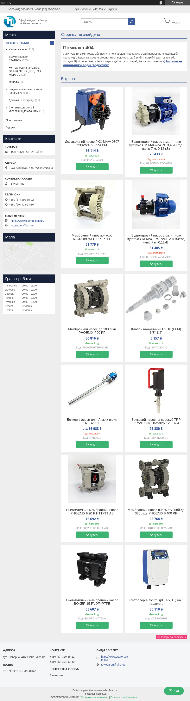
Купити (94, 166)
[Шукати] (131, 21)
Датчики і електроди (21, 100)
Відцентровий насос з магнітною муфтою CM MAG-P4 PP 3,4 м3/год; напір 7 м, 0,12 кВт (156, 145)
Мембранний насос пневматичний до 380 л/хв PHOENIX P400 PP (156, 511)
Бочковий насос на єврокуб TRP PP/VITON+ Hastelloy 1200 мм (156, 421)
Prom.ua (113, 690)
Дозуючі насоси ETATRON (18, 58)
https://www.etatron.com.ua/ (27, 220)
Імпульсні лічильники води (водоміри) (25, 91)
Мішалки (14, 81)
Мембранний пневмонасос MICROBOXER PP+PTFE (92, 237)
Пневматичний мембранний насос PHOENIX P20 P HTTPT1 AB (92, 511)
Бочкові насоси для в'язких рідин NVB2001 (92, 421)
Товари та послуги (17, 42)
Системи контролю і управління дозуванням (23, 109)
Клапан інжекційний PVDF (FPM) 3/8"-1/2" (156, 331)
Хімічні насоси (18, 49)
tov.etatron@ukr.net (22, 225)
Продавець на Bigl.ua (95, 693)
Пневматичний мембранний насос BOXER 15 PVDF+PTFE (92, 602)
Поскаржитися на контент (94, 697)
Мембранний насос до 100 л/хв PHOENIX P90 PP (92, 331)
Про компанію (14, 120)
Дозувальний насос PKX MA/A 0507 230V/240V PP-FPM (92, 143)
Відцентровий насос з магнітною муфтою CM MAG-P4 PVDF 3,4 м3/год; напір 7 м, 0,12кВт (156, 239)
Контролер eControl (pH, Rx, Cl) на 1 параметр (156, 602)
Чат (174, 691)
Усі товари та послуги (169, 637)
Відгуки (10, 127)
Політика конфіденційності (125, 697)
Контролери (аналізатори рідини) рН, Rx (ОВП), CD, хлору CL (25, 71)
